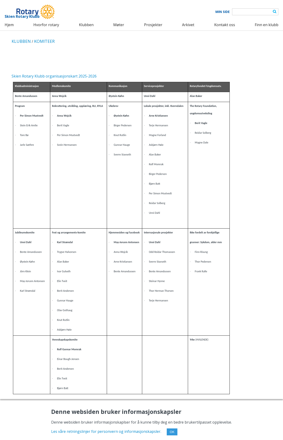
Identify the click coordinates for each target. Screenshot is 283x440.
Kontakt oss (224, 24)
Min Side (222, 11)
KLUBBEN (21, 41)
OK (172, 432)
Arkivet (188, 24)
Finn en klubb (266, 24)
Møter (118, 24)
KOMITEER (44, 41)
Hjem (9, 24)
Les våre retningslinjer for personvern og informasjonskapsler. (106, 431)
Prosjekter (153, 24)
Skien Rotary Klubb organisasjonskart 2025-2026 (54, 76)
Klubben (86, 24)
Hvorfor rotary (46, 24)
